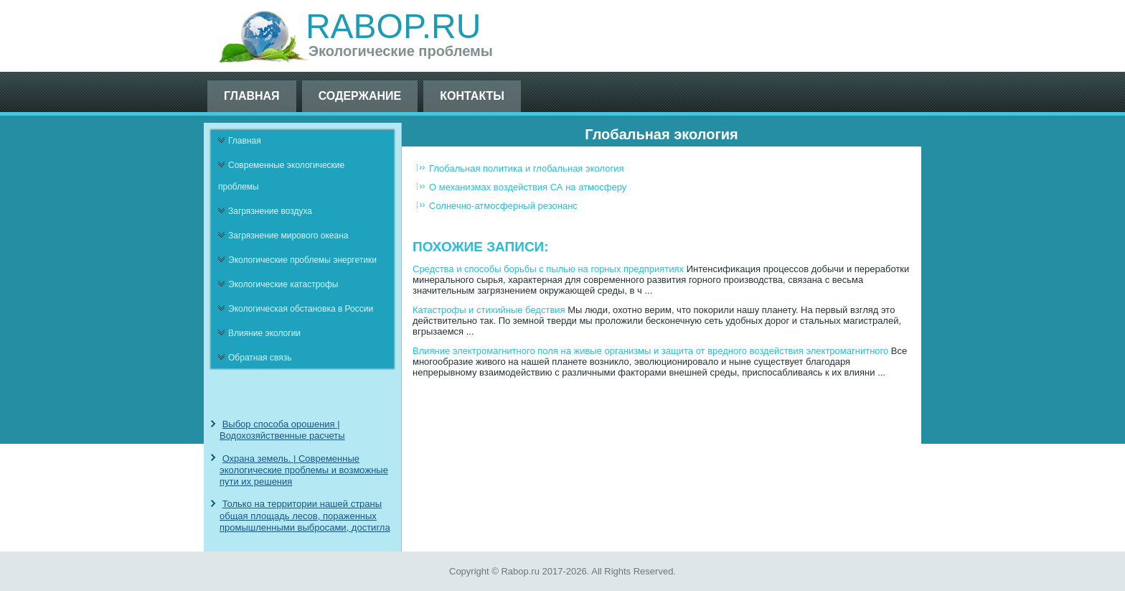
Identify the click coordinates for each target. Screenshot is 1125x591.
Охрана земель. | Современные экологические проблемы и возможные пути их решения (304, 470)
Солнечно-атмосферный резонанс (503, 205)
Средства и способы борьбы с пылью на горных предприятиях (548, 269)
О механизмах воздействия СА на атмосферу (527, 187)
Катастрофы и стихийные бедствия (489, 309)
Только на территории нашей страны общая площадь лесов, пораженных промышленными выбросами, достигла (305, 515)
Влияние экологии (264, 333)
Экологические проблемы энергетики (302, 260)
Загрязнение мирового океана (288, 236)
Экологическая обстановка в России (300, 309)
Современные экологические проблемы (281, 176)
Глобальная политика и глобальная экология (526, 168)
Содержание (360, 96)
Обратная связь (259, 358)
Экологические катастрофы (283, 284)
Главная (252, 96)
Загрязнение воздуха (270, 211)
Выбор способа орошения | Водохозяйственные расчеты (282, 430)
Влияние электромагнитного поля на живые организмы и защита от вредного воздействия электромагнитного (650, 350)
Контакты (472, 96)
